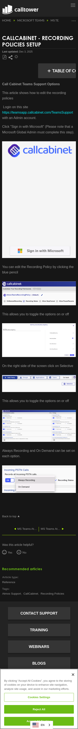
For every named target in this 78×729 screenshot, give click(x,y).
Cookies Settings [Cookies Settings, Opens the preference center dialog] (39, 697)
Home (7, 20)
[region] (39, 699)
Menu (73, 5)
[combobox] (41, 725)
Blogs (39, 663)
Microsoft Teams (31, 20)
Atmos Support (11, 593)
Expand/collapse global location (73, 19)
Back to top (9, 516)
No (24, 552)
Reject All (39, 709)
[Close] (73, 674)
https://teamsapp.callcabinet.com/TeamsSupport (37, 112)
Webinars (39, 647)
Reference (8, 582)
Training (39, 630)
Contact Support (39, 613)
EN (38, 725)
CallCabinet (31, 593)
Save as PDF (4, 57)
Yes (10, 552)
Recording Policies (52, 593)
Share (10, 57)
